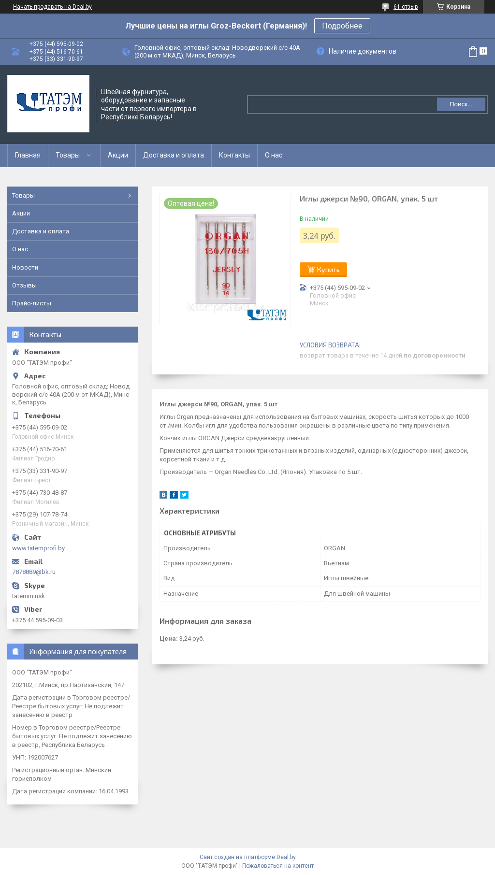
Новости (25, 267)
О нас (273, 155)
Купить (328, 269)
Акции (118, 155)
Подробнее (342, 25)
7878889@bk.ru (34, 571)
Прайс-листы (31, 303)
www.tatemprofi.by (38, 548)
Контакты (234, 155)
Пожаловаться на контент (278, 865)
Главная (28, 155)
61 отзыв (405, 6)
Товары (68, 155)
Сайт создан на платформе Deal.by (248, 857)
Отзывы (24, 285)
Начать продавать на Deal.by (52, 6)
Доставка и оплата (173, 155)
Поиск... (461, 104)
